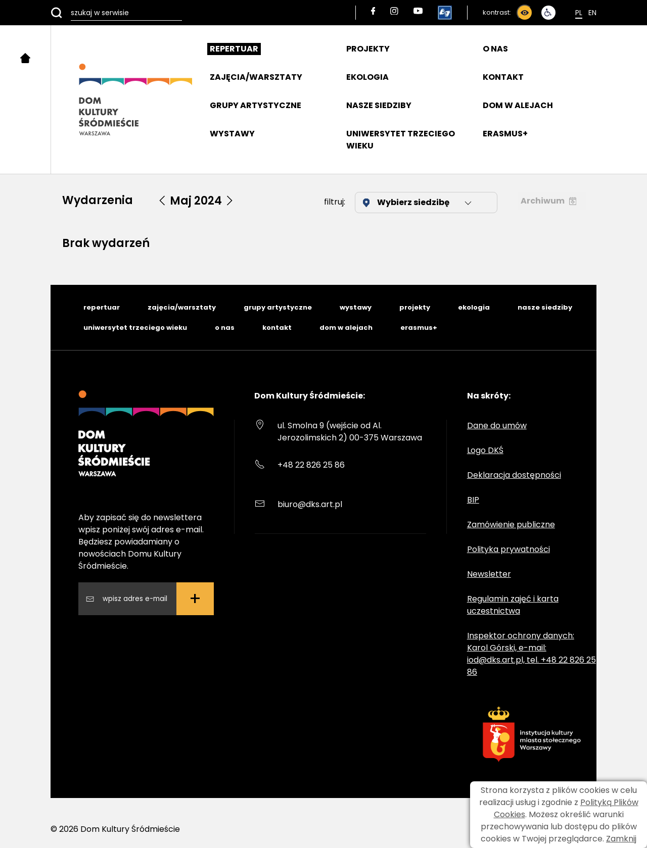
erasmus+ (418, 327)
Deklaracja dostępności (514, 475)
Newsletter (489, 574)
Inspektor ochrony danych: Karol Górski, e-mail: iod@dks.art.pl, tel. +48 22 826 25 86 (531, 654)
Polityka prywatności (508, 549)
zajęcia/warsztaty (182, 307)
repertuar (101, 307)
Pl (578, 13)
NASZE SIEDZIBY (378, 105)
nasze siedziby (545, 307)
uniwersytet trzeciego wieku (135, 327)
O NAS (495, 49)
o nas (225, 327)
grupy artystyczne (278, 307)
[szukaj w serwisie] (116, 13)
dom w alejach (346, 327)
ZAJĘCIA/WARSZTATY (256, 77)
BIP (473, 500)
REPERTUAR (234, 49)
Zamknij (621, 838)
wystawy (356, 307)
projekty (414, 307)
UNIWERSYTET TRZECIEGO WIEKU (400, 140)
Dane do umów (497, 425)
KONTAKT (503, 77)
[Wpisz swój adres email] (135, 599)
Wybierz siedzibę (418, 202)
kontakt (277, 327)
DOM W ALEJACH (518, 105)
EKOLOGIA (367, 77)
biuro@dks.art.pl (310, 504)
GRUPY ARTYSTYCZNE (255, 105)
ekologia (474, 307)
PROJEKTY (368, 49)
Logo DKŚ (485, 450)
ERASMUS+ (505, 133)
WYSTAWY (232, 133)
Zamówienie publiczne (511, 524)
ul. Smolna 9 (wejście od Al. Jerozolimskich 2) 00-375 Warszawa (350, 431)
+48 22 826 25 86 (311, 465)
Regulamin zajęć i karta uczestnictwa (513, 605)
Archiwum (548, 201)
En (592, 13)
